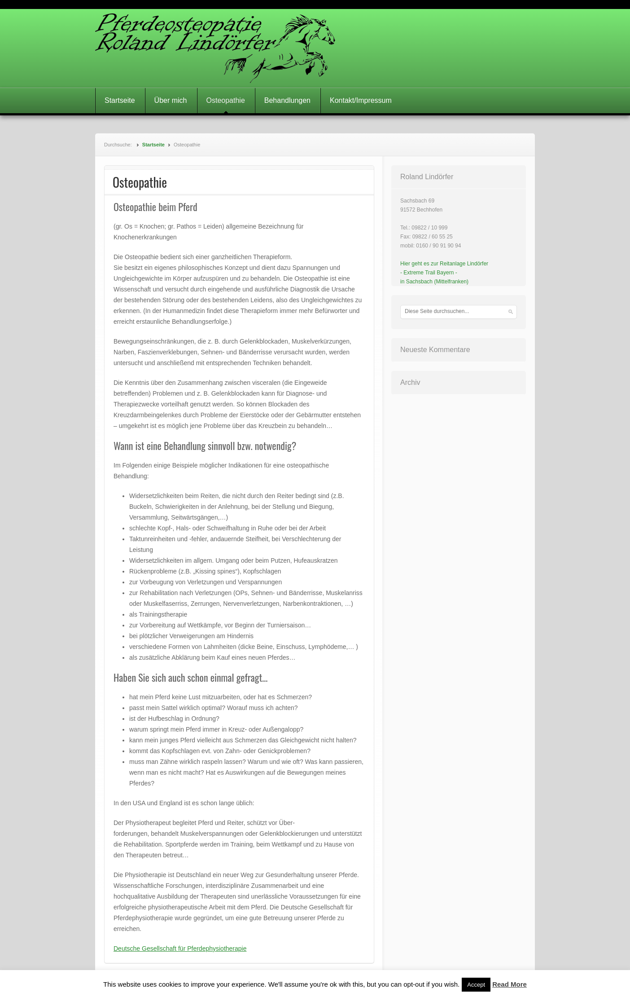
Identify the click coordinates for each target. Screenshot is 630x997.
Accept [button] (476, 984)
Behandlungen (287, 100)
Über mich (170, 100)
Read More (509, 984)
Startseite (120, 100)
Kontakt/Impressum (361, 100)
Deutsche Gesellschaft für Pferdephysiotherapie (180, 948)
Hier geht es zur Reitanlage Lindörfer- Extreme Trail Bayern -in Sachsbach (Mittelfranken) (444, 272)
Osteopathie (225, 100)
